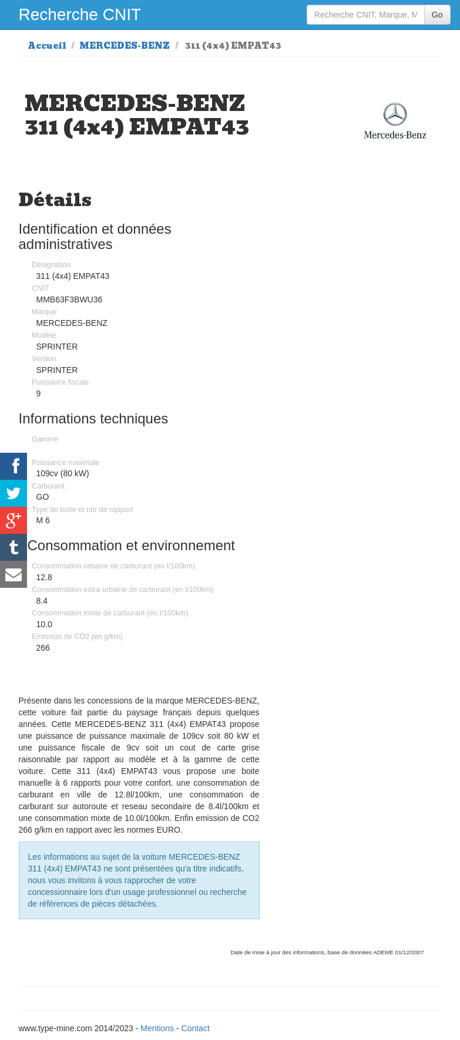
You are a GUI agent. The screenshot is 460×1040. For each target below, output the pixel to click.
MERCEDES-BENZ (124, 45)
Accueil (47, 45)
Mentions (157, 1028)
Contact (196, 1028)
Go (437, 14)
